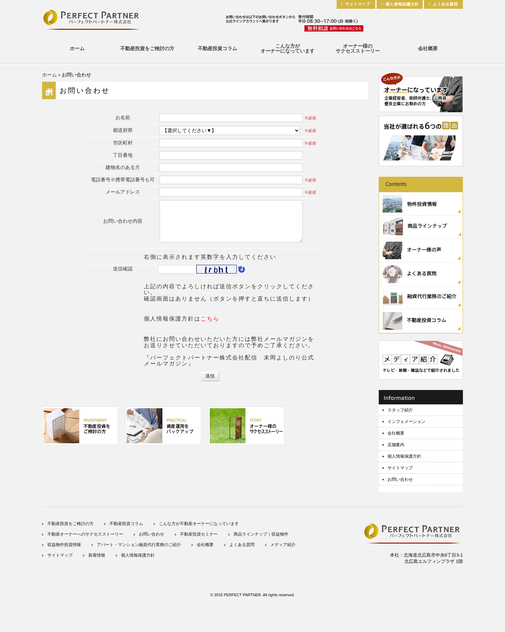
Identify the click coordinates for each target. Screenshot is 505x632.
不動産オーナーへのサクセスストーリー (85, 534)
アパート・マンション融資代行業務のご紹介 (139, 544)
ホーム (77, 48)
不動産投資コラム (217, 48)
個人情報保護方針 (404, 456)
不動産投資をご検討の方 (147, 48)
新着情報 (96, 555)
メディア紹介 (283, 544)
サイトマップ (400, 467)
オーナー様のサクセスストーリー (358, 48)
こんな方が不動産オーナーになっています (199, 523)
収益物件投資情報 (64, 544)
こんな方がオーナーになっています (288, 48)
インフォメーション (406, 421)
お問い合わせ (400, 479)
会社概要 (428, 48)
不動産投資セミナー (199, 534)
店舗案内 (396, 444)
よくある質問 (242, 544)
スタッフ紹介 (400, 410)
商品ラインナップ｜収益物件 (261, 534)
